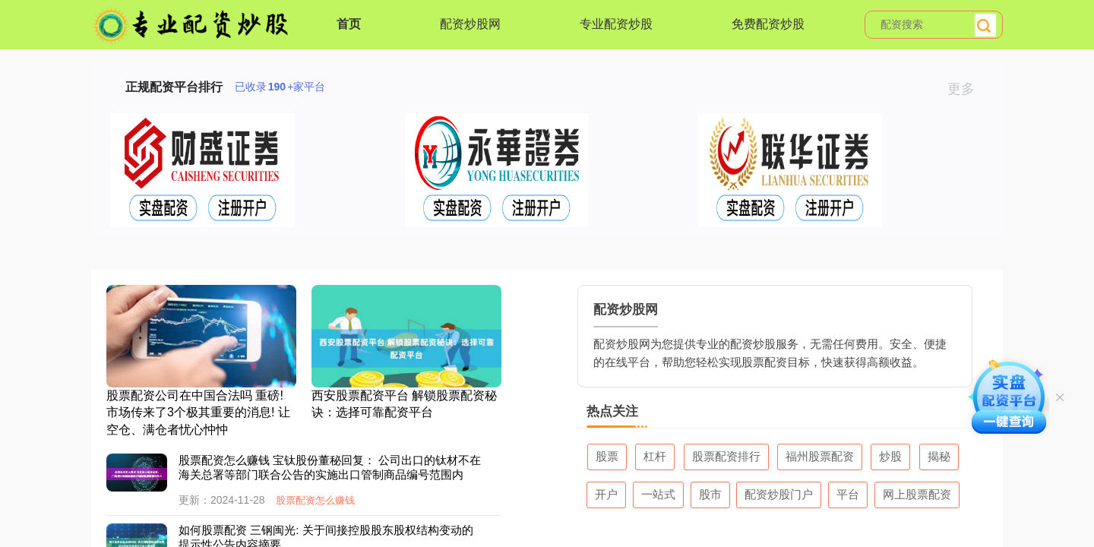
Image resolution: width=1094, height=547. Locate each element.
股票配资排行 (726, 456)
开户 (606, 494)
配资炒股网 (470, 23)
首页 (349, 23)
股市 (710, 494)
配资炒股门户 (779, 494)
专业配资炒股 (616, 23)
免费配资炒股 (768, 23)
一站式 (658, 494)
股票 (607, 456)
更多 (967, 88)
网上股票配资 (917, 494)
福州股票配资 (820, 456)
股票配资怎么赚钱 (315, 500)
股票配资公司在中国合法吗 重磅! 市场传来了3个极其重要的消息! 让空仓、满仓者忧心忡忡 (198, 412)
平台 (847, 494)
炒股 (890, 456)
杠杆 (654, 456)
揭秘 (939, 456)
